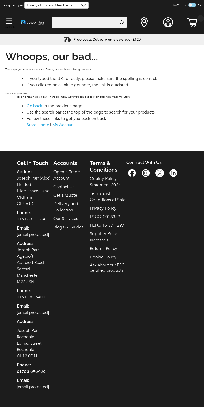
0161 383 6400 (31, 297)
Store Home (38, 125)
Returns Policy (103, 249)
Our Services (65, 219)
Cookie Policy (103, 257)
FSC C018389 (105, 217)
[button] (9, 20)
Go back (34, 106)
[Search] (121, 22)
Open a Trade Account (66, 175)
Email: (23, 380)
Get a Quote (65, 195)
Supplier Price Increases (103, 237)
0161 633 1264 (31, 219)
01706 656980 (31, 371)
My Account (63, 125)
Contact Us (64, 187)
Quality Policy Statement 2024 (105, 182)
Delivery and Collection (65, 207)
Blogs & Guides (68, 227)
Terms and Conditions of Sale (107, 196)
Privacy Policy (103, 208)
